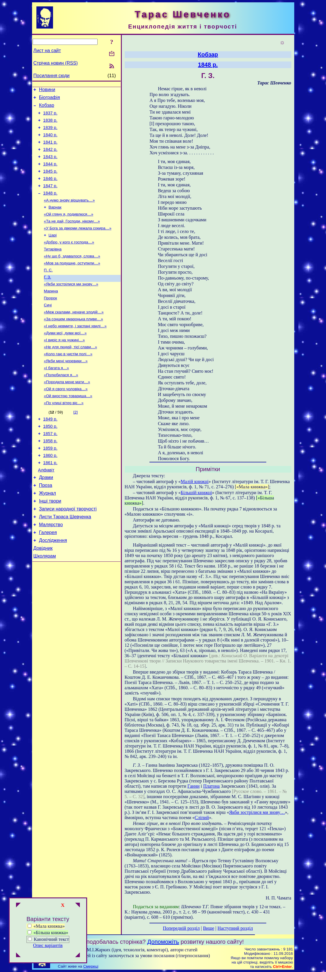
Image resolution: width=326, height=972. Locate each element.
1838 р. (50, 124)
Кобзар (46, 107)
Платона (211, 786)
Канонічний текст (51, 939)
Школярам (45, 603)
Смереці (90, 966)
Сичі (48, 327)
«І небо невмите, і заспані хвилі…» (75, 350)
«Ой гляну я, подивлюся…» (69, 229)
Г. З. (47, 297)
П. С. (48, 289)
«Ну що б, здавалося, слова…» (72, 274)
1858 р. (50, 475)
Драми (46, 515)
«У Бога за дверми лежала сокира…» (78, 244)
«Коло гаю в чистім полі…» (68, 380)
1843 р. (50, 165)
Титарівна (53, 267)
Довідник (43, 594)
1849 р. (50, 450)
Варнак (55, 221)
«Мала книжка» (46, 926)
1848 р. (50, 206)
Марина (51, 312)
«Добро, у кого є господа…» (69, 259)
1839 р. (50, 132)
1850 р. (50, 458)
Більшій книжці (196, 492)
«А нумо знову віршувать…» (69, 214)
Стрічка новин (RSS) (56, 63)
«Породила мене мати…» (67, 411)
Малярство (51, 568)
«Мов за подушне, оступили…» (72, 282)
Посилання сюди (52, 75)
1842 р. (50, 157)
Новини (47, 90)
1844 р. (50, 173)
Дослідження (53, 585)
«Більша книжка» (48, 932)
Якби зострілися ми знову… (257, 812)
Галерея (48, 577)
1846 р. (50, 190)
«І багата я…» (56, 395)
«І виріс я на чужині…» (64, 365)
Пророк (50, 320)
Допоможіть (163, 942)
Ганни (193, 786)
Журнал (47, 533)
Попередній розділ (181, 928)
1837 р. (50, 116)
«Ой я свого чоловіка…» (66, 418)
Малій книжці (194, 481)
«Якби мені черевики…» (66, 388)
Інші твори (50, 542)
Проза (45, 524)
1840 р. (50, 141)
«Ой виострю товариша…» (68, 426)
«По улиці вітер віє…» (64, 433)
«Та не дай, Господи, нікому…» (72, 236)
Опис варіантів (48, 945)
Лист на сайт (47, 50)
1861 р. (50, 499)
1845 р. (50, 181)
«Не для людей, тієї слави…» (70, 373)
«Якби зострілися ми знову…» (71, 305)
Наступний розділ (235, 928)
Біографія (49, 99)
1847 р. (50, 198)
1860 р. (50, 491)
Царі (53, 252)
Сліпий (202, 817)
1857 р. (50, 466)
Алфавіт (46, 507)
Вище (208, 928)
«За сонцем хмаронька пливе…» (73, 342)
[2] (75, 443)
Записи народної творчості (68, 550)
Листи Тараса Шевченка (65, 559)
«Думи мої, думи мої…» (65, 358)
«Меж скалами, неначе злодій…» (74, 335)
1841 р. (50, 149)
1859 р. (50, 483)
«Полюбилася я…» (61, 403)
